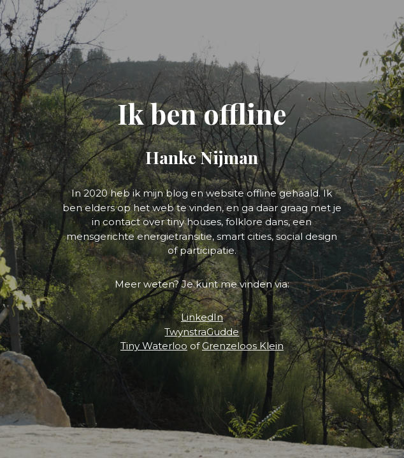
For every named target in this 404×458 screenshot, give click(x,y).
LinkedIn (202, 317)
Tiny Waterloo (153, 346)
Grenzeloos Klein (243, 346)
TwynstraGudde (201, 332)
